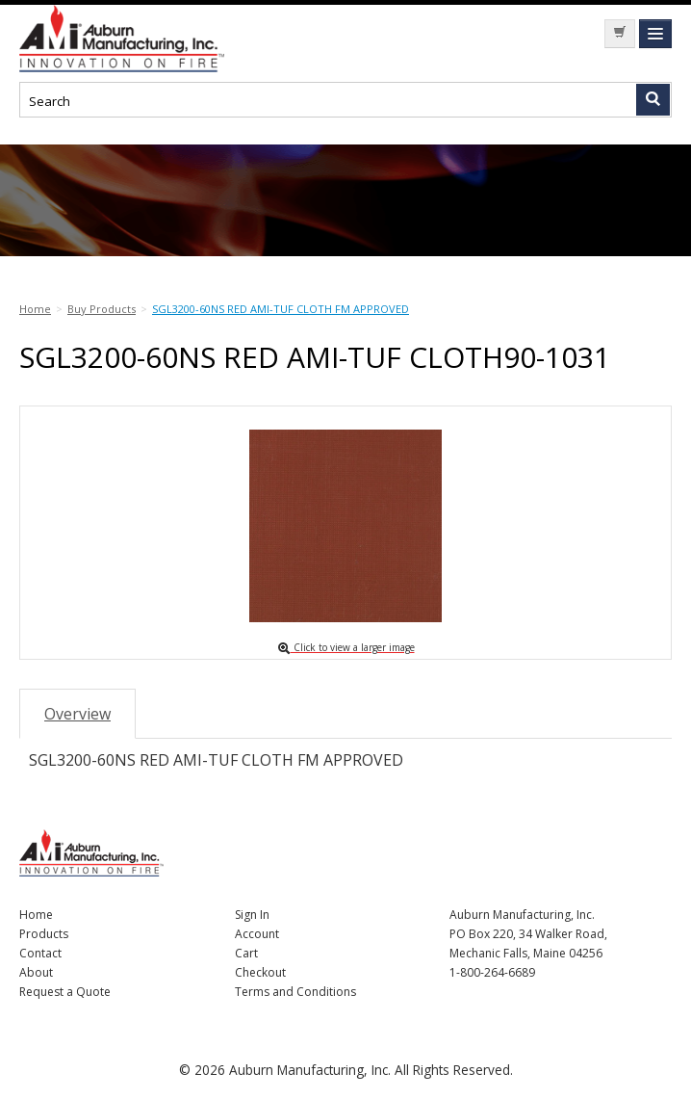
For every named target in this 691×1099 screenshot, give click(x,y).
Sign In (252, 914)
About (36, 972)
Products (43, 934)
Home (36, 914)
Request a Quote (65, 991)
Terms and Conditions (295, 991)
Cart (246, 953)
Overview (77, 713)
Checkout (260, 972)
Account (257, 934)
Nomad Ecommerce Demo (163, 38)
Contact (40, 953)
